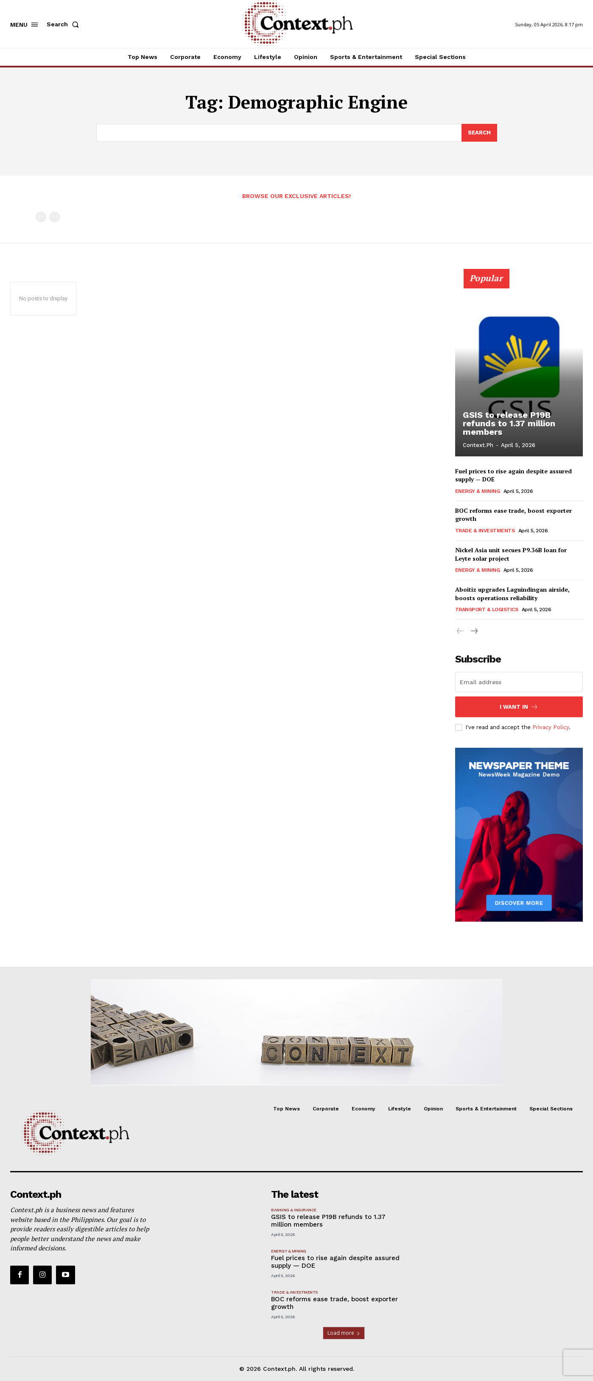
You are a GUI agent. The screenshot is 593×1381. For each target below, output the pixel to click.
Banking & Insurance (293, 1210)
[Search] (479, 133)
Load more (343, 1332)
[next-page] (474, 631)
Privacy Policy (550, 727)
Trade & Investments (485, 531)
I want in (519, 707)
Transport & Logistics (486, 609)
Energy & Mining (477, 491)
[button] (64, 24)
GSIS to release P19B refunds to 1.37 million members (509, 423)
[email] (519, 682)
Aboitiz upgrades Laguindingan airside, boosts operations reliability (512, 593)
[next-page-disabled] (54, 217)
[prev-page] (41, 217)
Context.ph (478, 445)
